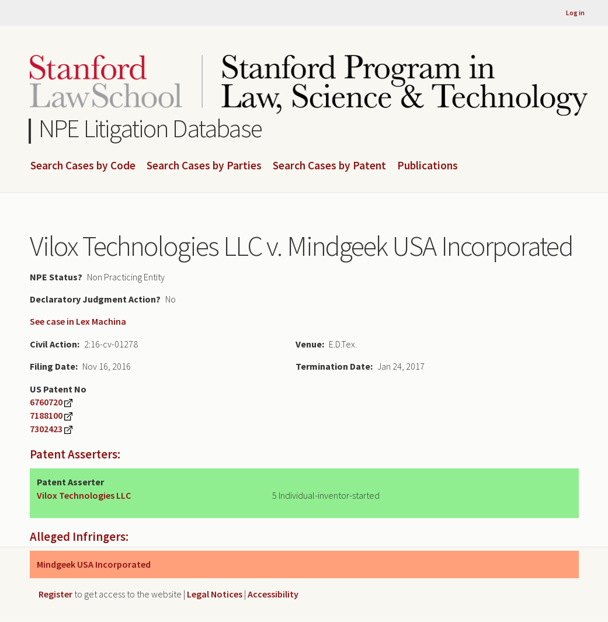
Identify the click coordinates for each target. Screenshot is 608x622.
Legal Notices (214, 594)
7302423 (46, 429)
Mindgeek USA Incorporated (94, 564)
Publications (427, 165)
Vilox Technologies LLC (84, 495)
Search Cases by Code (83, 165)
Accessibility (273, 594)
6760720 (46, 402)
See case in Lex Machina (78, 321)
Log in (575, 12)
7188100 (46, 415)
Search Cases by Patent (329, 165)
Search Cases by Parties (204, 165)
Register (55, 594)
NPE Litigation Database (150, 128)
